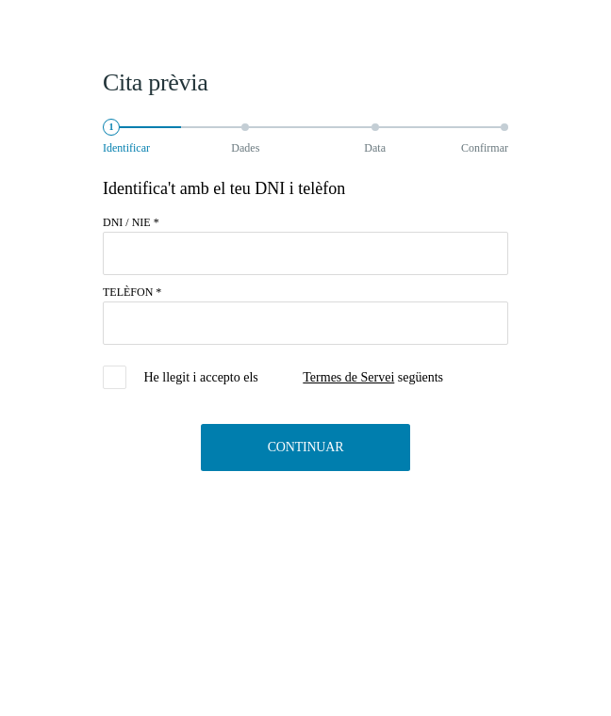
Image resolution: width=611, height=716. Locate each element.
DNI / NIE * (131, 222)
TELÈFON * (132, 292)
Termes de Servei (348, 377)
